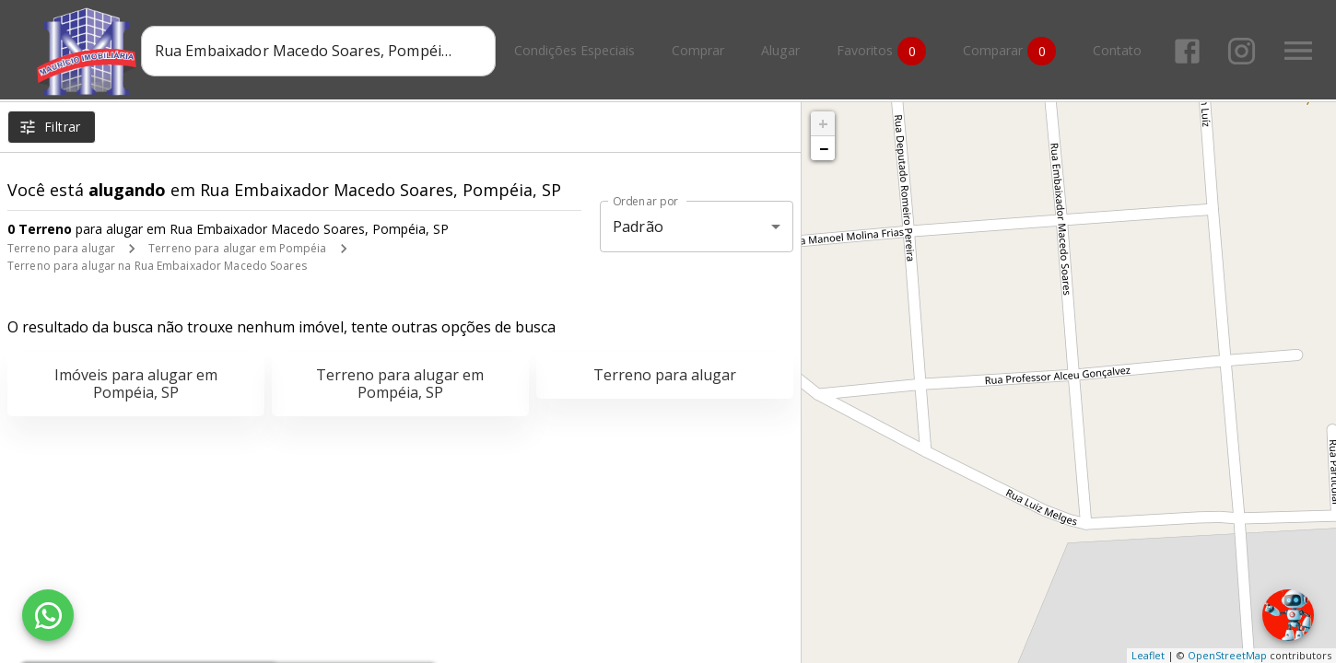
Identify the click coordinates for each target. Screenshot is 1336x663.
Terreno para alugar (61, 248)
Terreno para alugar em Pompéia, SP (400, 383)
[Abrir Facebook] (1191, 51)
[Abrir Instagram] (1245, 51)
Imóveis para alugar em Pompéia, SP (135, 383)
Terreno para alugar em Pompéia (237, 248)
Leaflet (1148, 655)
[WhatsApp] (48, 615)
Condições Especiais (578, 51)
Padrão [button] (638, 226)
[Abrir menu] (1301, 50)
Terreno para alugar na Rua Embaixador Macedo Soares (157, 265)
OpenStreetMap (1227, 655)
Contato (1120, 51)
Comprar (701, 51)
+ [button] (823, 123)
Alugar (784, 51)
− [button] (823, 148)
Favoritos (885, 51)
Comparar (1013, 51)
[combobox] (322, 50)
